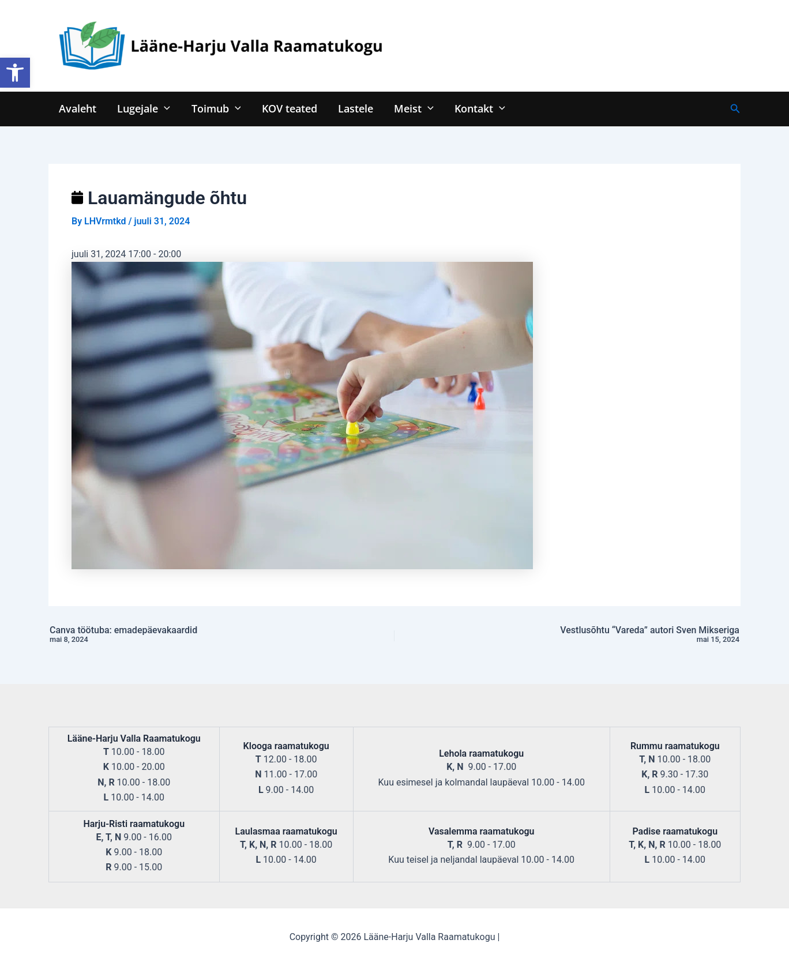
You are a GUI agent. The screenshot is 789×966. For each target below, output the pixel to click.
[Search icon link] (735, 109)
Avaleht (77, 108)
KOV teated (289, 108)
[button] (15, 73)
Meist (413, 108)
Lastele (355, 108)
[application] (164, 108)
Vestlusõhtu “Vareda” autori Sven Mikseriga (606, 635)
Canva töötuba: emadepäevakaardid (182, 635)
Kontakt (478, 108)
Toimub (216, 108)
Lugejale (143, 108)
